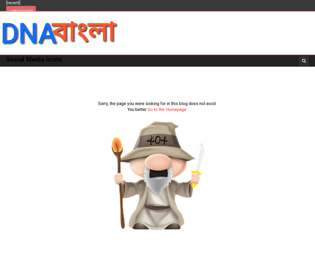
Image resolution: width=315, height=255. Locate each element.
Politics (38, 70)
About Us (19, 81)
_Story (271, 70)
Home (15, 70)
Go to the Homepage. (167, 109)
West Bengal (93, 70)
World (147, 70)
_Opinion (295, 70)
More (167, 70)
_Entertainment (197, 70)
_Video (249, 70)
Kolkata (63, 70)
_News (228, 70)
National (123, 70)
